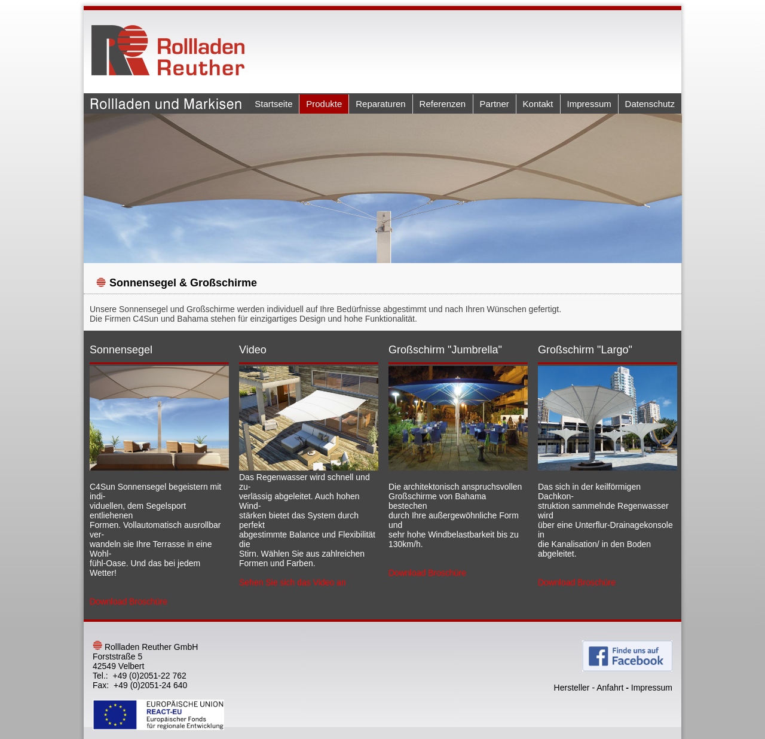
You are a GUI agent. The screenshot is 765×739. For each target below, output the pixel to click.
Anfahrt (609, 687)
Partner (494, 104)
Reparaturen (380, 104)
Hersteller (572, 687)
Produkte (324, 104)
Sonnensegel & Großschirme (183, 283)
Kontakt (538, 104)
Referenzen (443, 104)
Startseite (273, 104)
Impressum (589, 104)
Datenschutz (650, 104)
